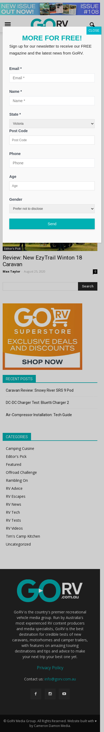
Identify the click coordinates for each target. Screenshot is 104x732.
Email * (15, 68)
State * (15, 114)
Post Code (18, 131)
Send (52, 224)
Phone (15, 154)
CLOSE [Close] (94, 30)
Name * (15, 91)
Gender (15, 199)
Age (12, 176)
